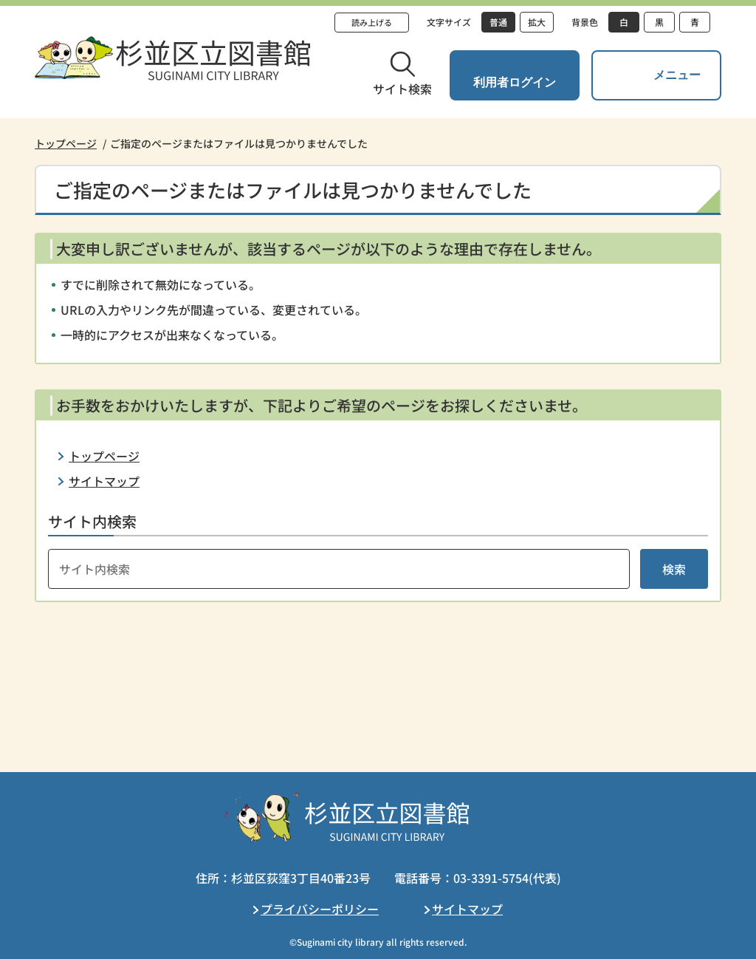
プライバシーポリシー (320, 909)
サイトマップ (104, 481)
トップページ (66, 143)
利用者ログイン (514, 82)
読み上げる (371, 22)
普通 (498, 22)
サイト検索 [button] (402, 89)
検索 (674, 569)
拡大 (537, 22)
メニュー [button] (677, 75)
